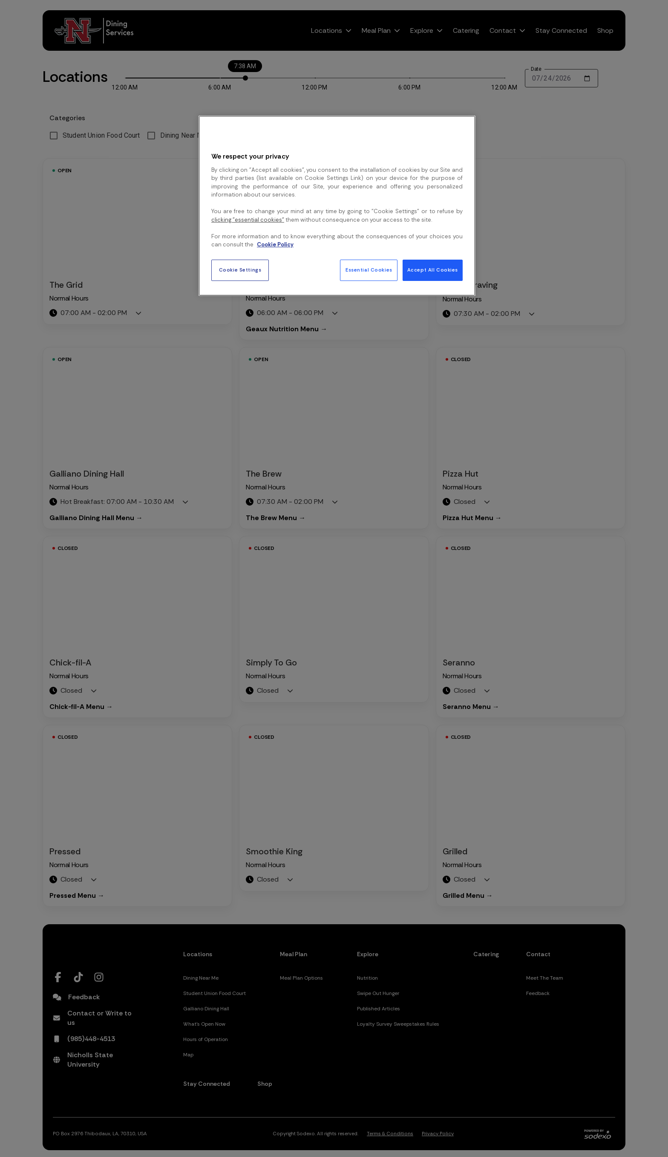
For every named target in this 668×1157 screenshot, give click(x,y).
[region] (337, 205)
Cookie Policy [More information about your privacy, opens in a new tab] (275, 244)
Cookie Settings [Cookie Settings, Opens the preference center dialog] (240, 270)
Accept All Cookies (432, 270)
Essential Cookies (369, 270)
